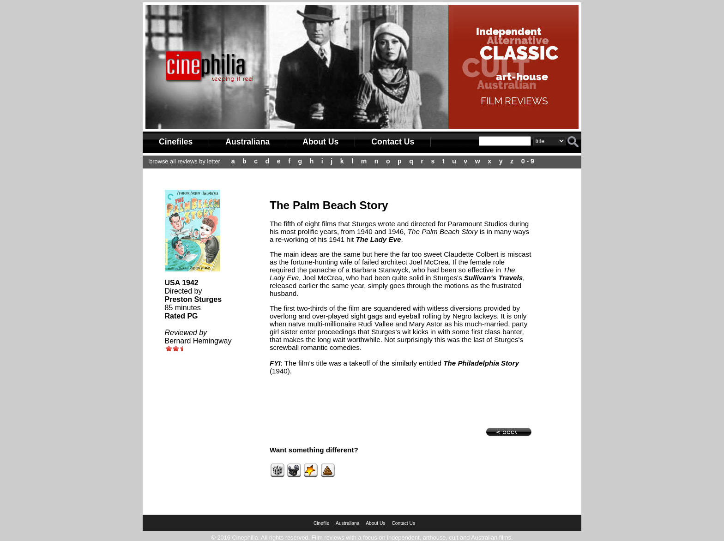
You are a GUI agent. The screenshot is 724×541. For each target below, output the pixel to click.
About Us (320, 141)
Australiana (247, 141)
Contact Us (392, 141)
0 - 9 (527, 161)
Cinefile (321, 523)
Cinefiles (176, 141)
